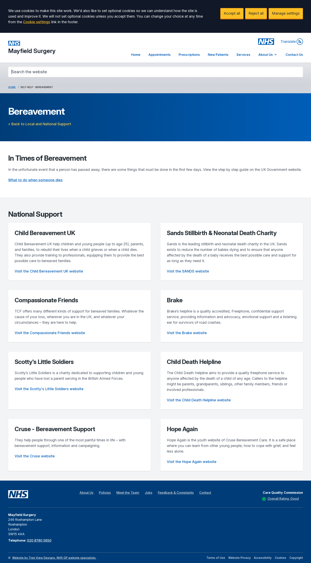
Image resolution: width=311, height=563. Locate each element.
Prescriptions (189, 55)
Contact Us (294, 55)
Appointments (159, 55)
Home (135, 55)
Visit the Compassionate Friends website (50, 333)
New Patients (218, 55)
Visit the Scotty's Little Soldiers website (49, 389)
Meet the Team (127, 493)
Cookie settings (36, 22)
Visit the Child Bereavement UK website (49, 271)
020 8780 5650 (39, 540)
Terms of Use (215, 557)
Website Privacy (239, 557)
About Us (268, 55)
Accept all (232, 13)
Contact (205, 493)
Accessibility (263, 557)
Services (243, 55)
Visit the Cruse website (35, 456)
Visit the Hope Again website (191, 462)
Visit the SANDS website (188, 271)
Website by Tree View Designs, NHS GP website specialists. (54, 557)
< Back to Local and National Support (39, 124)
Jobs (148, 493)
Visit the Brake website (187, 333)
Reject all (256, 13)
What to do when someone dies (35, 180)
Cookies (280, 557)
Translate (292, 41)
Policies (105, 493)
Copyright (296, 557)
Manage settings (286, 13)
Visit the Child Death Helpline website (199, 400)
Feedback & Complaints (176, 493)
